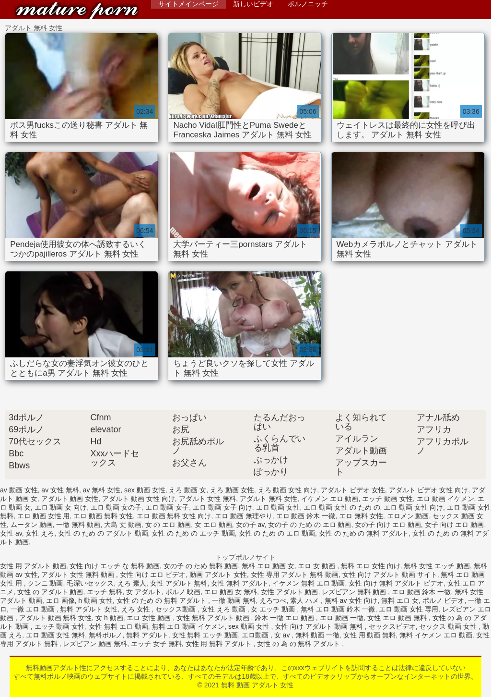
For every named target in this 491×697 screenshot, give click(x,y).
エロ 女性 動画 (150, 618)
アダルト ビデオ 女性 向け (428, 490)
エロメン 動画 (408, 516)
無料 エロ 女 (400, 600)
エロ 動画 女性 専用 (408, 609)
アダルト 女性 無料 (207, 498)
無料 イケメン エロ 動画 (435, 635)
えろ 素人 (131, 583)
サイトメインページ (188, 4)
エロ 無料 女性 (361, 516)
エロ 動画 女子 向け (222, 507)
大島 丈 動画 (122, 524)
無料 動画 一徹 (317, 635)
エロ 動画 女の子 (116, 507)
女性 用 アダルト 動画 (33, 566)
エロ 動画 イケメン (445, 498)
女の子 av (250, 524)
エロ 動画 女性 (278, 507)
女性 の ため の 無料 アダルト (364, 533)
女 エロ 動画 (213, 524)
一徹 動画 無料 (234, 600)
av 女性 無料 (60, 490)
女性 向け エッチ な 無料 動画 (114, 566)
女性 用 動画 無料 (369, 635)
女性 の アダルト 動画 (50, 592)
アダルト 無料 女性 (268, 498)
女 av (283, 635)
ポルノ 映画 (183, 592)
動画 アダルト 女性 (218, 574)
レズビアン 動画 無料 (95, 644)
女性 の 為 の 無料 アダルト (299, 644)
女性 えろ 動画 (224, 609)
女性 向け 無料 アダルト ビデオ (396, 583)
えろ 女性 (136, 609)
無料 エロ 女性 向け (370, 566)
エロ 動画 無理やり (243, 516)
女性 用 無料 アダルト (220, 644)
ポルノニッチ (308, 4)
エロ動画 (256, 635)
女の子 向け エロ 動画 (388, 524)
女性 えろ (39, 533)
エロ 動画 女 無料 (230, 592)
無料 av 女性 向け (351, 600)
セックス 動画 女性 (449, 626)
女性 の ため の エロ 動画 (277, 533)
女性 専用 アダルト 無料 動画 (295, 574)
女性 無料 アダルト (240, 583)
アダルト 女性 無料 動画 (78, 574)
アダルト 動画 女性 (70, 498)
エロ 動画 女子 (167, 507)
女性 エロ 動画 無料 (398, 618)
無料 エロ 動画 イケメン (188, 626)
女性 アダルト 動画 (289, 592)
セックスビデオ (392, 626)
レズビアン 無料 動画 (355, 592)
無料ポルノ (105, 635)
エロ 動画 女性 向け (413, 507)
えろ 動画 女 (187, 490)
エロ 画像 (60, 600)
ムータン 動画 (32, 524)
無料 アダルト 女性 (88, 609)
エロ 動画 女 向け (61, 507)
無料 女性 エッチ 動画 (437, 566)
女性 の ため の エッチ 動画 (193, 533)
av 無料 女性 (102, 490)
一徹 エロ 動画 (34, 609)
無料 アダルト (147, 635)
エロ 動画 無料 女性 (103, 516)
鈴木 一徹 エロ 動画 (285, 618)
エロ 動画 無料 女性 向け (174, 516)
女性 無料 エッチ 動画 (205, 635)
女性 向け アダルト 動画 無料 (319, 626)
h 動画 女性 (95, 600)
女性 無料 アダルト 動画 (213, 618)
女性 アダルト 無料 (179, 583)
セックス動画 (176, 609)
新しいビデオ (253, 4)
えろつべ (272, 600)
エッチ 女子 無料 (156, 644)
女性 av (11, 533)
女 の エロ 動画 (168, 524)
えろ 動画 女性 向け (287, 490)
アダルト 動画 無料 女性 (55, 618)
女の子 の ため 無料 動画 (201, 566)
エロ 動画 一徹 (342, 618)
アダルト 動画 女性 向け (138, 498)
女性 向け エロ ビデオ (153, 574)
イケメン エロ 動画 (330, 498)
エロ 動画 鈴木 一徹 (306, 516)
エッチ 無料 (104, 592)
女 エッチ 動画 (274, 609)
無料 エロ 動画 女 (268, 566)
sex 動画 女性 (144, 490)
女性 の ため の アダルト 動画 (103, 533)
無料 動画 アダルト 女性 (76, 10)
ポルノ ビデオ (443, 600)
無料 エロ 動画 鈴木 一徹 (338, 609)
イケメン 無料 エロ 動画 (308, 583)
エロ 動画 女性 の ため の (342, 507)
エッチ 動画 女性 (387, 498)
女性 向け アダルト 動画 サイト (389, 574)
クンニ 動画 (45, 583)
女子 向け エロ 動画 (454, 524)
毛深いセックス (90, 583)
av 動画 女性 (19, 490)
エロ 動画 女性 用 (43, 516)
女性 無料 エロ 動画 (118, 626)
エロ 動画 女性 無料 (55, 635)
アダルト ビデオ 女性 (353, 490)
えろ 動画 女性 (232, 490)
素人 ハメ (305, 600)
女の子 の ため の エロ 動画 (309, 524)
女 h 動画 (109, 618)
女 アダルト (144, 592)
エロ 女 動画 (317, 566)
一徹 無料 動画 (78, 524)
